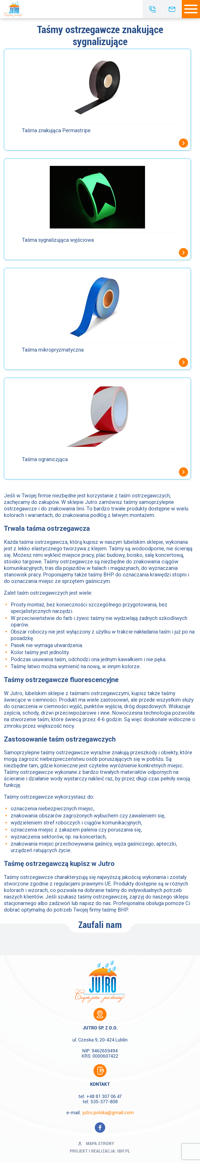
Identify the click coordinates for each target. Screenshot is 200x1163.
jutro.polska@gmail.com (108, 1113)
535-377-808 (104, 1102)
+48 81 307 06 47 (104, 1096)
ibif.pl (123, 1151)
